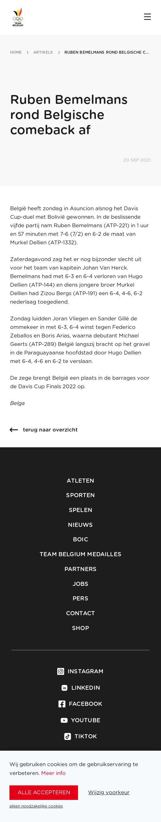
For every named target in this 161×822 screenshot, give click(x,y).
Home (16, 52)
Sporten (80, 495)
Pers (80, 599)
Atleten (80, 481)
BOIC (80, 540)
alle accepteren (44, 792)
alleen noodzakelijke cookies (36, 806)
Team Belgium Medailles (80, 554)
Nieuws (80, 525)
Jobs (81, 584)
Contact (80, 613)
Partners (80, 569)
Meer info (53, 773)
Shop (80, 628)
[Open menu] (147, 17)
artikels (43, 52)
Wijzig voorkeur (109, 792)
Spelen (80, 510)
